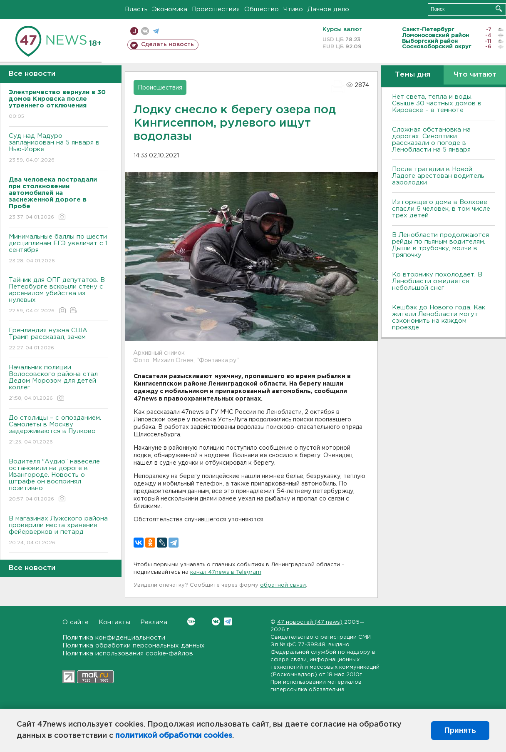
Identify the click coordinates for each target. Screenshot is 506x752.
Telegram (228, 621)
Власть (136, 9)
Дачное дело (328, 9)
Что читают (475, 75)
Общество (261, 9)
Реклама (153, 622)
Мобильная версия (134, 31)
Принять (460, 730)
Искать (499, 8)
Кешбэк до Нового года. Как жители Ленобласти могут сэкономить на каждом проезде (438, 317)
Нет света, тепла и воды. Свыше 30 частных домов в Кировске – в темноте (436, 103)
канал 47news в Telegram (225, 572)
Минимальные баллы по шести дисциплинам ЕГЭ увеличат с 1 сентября (58, 249)
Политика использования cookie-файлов (127, 653)
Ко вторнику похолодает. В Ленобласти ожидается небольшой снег (437, 281)
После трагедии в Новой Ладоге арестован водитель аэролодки (438, 176)
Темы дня (412, 75)
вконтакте (145, 31)
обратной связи (283, 585)
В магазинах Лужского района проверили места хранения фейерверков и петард (58, 531)
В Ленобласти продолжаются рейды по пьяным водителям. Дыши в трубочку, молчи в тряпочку (440, 245)
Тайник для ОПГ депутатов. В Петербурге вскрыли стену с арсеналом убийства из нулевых (58, 295)
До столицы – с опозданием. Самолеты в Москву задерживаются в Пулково (58, 430)
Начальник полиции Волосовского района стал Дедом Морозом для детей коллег (58, 383)
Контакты (114, 622)
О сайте (75, 622)
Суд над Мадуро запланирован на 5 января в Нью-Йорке (58, 148)
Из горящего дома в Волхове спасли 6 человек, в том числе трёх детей (441, 208)
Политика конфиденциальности (113, 637)
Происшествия (216, 9)
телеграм (156, 31)
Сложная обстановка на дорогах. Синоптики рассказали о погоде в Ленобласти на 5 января (431, 139)
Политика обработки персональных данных (133, 645)
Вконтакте (191, 621)
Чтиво (293, 9)
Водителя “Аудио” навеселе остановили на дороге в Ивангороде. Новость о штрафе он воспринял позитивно (58, 481)
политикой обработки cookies (173, 735)
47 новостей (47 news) (309, 622)
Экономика (169, 9)
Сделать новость (167, 44)
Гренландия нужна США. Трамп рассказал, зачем (58, 339)
